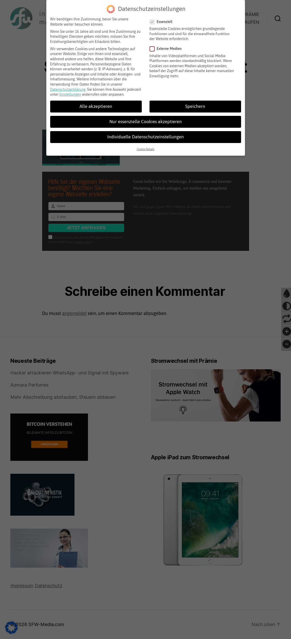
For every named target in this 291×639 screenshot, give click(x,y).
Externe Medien (168, 43)
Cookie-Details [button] (145, 143)
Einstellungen (70, 89)
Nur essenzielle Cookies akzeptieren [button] (145, 116)
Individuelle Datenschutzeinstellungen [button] (145, 131)
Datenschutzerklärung (68, 84)
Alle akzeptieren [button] (95, 101)
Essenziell (163, 16)
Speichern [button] (195, 101)
